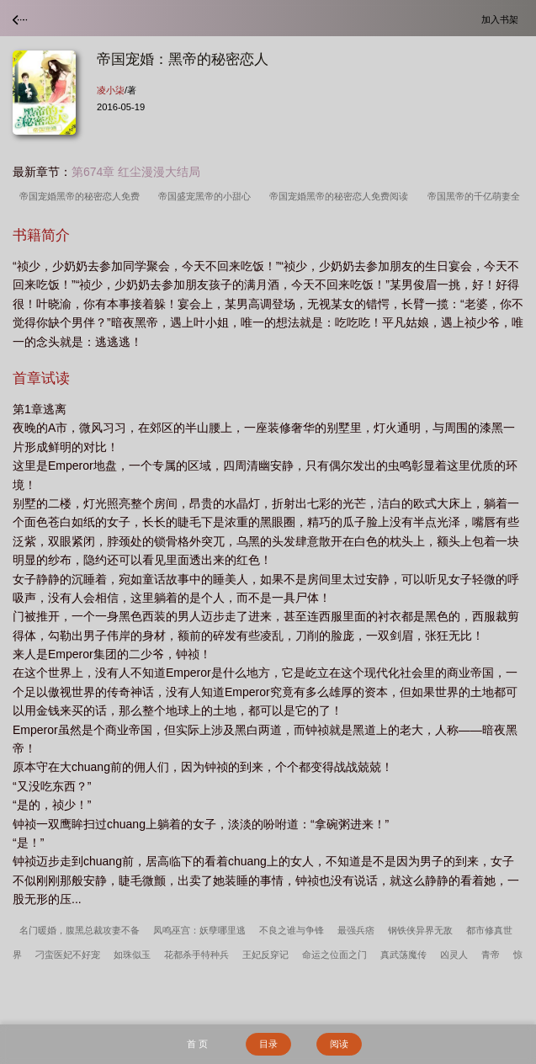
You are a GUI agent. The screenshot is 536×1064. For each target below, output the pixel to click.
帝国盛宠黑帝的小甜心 (207, 196)
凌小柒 (111, 90)
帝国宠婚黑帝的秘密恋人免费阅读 (341, 196)
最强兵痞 (355, 930)
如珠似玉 (132, 955)
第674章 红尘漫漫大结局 (136, 171)
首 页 (197, 1044)
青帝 (490, 955)
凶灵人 (454, 955)
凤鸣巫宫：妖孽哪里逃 (199, 930)
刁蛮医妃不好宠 (67, 955)
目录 (268, 1044)
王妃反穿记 (265, 955)
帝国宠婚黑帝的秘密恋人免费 (82, 196)
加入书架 (502, 19)
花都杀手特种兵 (196, 955)
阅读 (339, 1044)
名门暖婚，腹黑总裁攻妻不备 (79, 930)
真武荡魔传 (403, 955)
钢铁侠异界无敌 (420, 930)
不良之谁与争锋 (291, 930)
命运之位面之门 (334, 955)
